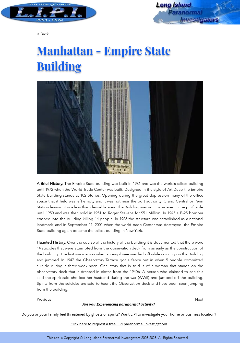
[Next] (191, 299)
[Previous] (53, 299)
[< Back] (53, 34)
